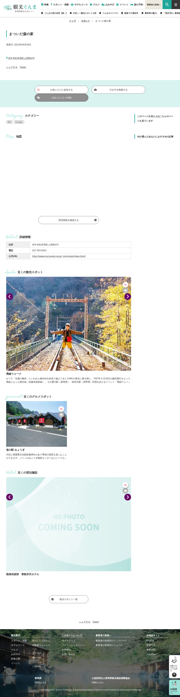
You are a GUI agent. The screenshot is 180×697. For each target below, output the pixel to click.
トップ (72, 20)
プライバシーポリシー (73, 645)
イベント (15, 663)
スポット (85, 20)
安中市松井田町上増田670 (21, 58)
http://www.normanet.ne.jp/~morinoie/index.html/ (59, 256)
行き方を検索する (111, 89)
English (150, 640)
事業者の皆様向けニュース (109, 645)
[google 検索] (167, 4)
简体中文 (150, 649)
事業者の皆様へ (154, 4)
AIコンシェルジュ (41, 640)
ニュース (36, 662)
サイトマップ (68, 640)
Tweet (23, 67)
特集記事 (15, 658)
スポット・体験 (19, 640)
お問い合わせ (68, 654)
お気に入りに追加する (55, 89)
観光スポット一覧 (64, 599)
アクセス (36, 653)
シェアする (11, 67)
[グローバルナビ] (176, 4)
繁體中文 (150, 645)
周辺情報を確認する (77, 220)
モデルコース (18, 645)
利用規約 (66, 649)
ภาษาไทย (151, 654)
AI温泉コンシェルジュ (41, 647)
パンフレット (39, 666)
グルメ (14, 649)
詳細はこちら (41, 682)
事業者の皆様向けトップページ (111, 640)
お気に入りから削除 (54, 97)
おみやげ (15, 654)
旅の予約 (36, 657)
